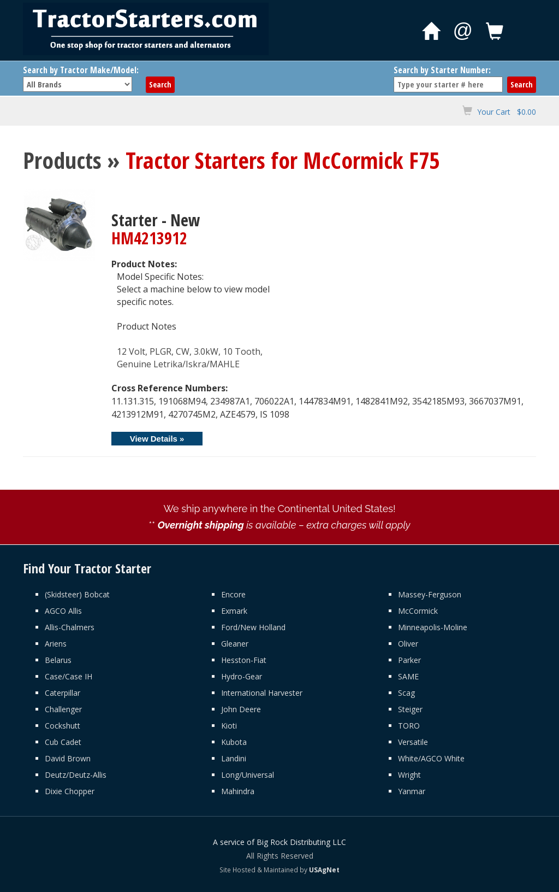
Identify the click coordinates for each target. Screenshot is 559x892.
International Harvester (261, 693)
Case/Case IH (68, 676)
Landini (233, 758)
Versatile (413, 742)
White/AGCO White (431, 758)
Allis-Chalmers (69, 627)
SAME (408, 676)
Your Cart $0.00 (506, 112)
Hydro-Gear (241, 676)
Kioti (229, 725)
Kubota (234, 742)
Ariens (56, 643)
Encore (233, 594)
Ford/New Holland (253, 627)
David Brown (68, 758)
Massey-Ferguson (429, 594)
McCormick (418, 611)
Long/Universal (247, 775)
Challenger (63, 709)
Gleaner (234, 643)
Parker (409, 660)
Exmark (234, 611)
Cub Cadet (63, 742)
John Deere (241, 709)
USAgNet (324, 869)
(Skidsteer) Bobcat (77, 594)
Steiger (410, 709)
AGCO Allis (63, 611)
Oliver (408, 643)
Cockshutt (62, 725)
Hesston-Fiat (243, 660)
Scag (406, 693)
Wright (409, 775)
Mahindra (237, 791)
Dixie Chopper (69, 791)
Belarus (58, 660)
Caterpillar (62, 693)
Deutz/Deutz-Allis (75, 775)
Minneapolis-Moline (432, 627)
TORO (409, 725)
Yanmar (411, 791)
